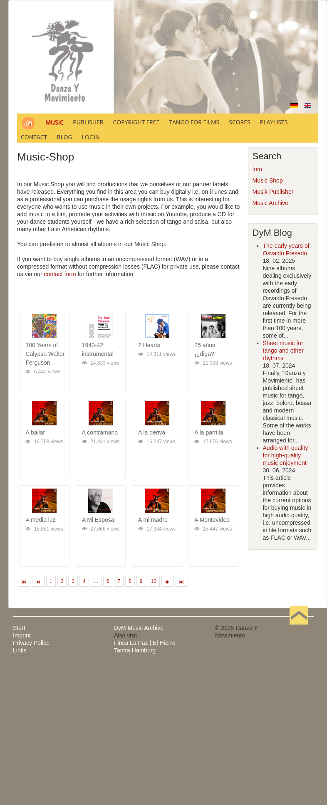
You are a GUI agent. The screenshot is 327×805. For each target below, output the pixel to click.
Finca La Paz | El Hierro (145, 643)
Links (20, 650)
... (96, 581)
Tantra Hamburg (135, 650)
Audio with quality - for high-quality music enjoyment (287, 455)
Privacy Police (31, 643)
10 (153, 581)
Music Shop (268, 180)
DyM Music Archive (139, 628)
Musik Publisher (273, 191)
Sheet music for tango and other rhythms (283, 350)
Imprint (22, 635)
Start (19, 628)
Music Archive (270, 203)
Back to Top (299, 628)
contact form (60, 274)
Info (257, 169)
